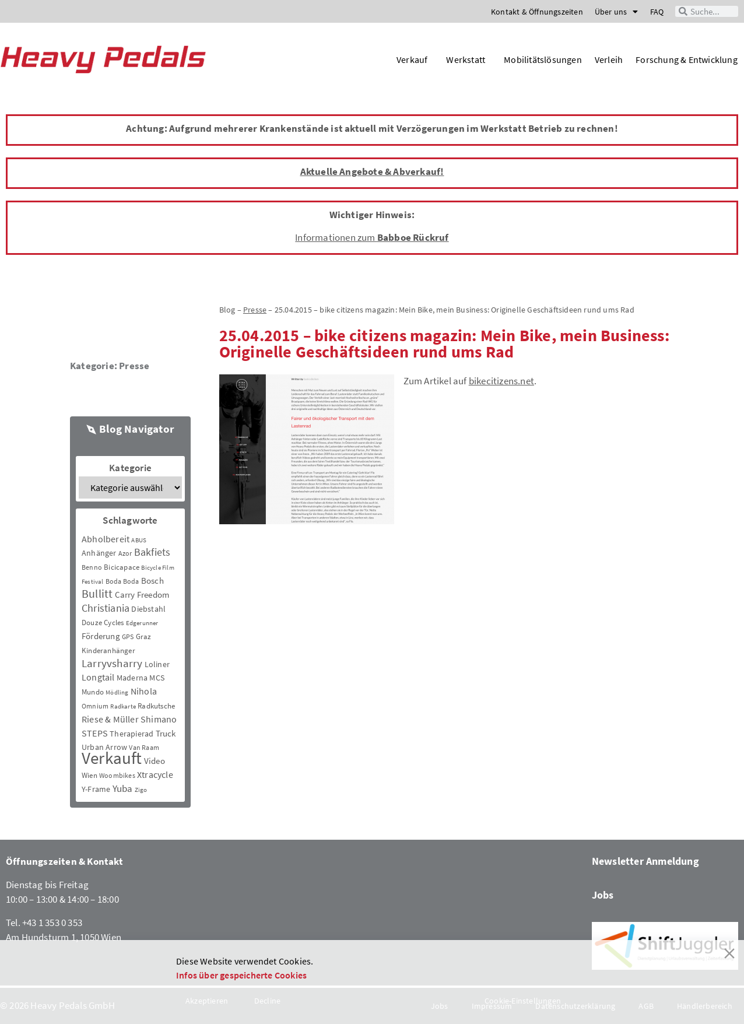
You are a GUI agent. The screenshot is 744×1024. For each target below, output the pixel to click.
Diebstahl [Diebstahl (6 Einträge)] (148, 609)
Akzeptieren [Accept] (206, 1000)
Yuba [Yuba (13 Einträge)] (123, 789)
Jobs (603, 895)
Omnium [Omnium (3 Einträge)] (95, 706)
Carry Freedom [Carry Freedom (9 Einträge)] (142, 594)
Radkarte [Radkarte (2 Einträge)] (123, 706)
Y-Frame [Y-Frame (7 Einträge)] (96, 789)
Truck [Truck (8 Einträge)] (166, 733)
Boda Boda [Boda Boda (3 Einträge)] (122, 581)
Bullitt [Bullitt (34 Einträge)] (97, 593)
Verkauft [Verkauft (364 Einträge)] (112, 758)
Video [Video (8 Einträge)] (154, 760)
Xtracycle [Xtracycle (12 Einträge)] (155, 774)
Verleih (609, 59)
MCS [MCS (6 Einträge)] (156, 677)
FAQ (657, 11)
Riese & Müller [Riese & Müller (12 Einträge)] (110, 719)
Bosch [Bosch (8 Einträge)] (152, 580)
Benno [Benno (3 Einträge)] (92, 567)
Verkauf (414, 59)
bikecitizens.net (501, 380)
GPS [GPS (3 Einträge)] (128, 636)
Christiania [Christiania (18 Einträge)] (105, 608)
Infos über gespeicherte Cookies (241, 975)
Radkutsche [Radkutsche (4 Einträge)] (156, 706)
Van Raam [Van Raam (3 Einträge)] (144, 747)
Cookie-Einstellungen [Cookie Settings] (523, 1000)
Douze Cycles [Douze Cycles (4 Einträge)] (103, 622)
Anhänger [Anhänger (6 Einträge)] (99, 553)
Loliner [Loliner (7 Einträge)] (157, 664)
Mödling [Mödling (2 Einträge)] (117, 692)
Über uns (616, 11)
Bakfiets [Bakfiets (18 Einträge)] (152, 552)
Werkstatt (468, 59)
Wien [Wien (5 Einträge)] (89, 775)
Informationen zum (371, 237)
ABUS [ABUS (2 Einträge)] (138, 540)
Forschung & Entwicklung (687, 59)
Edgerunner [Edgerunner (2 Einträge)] (142, 623)
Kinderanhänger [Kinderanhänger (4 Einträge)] (108, 650)
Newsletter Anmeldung (645, 861)
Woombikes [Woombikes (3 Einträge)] (117, 775)
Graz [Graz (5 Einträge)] (144, 636)
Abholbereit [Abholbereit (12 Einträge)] (105, 539)
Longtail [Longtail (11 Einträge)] (98, 677)
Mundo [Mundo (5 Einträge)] (93, 692)
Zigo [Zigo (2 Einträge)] (141, 790)
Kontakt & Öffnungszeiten (537, 11)
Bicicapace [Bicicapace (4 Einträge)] (121, 567)
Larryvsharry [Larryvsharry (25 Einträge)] (112, 663)
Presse (134, 365)
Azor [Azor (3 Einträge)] (125, 553)
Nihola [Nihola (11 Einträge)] (144, 691)
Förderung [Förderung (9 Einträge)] (101, 635)
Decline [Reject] (267, 1000)
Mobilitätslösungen (543, 59)
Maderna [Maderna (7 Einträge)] (132, 677)
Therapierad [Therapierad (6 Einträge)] (131, 733)
